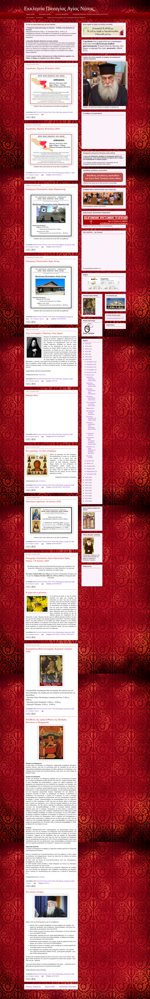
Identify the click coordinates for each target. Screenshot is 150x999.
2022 (87, 354)
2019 (87, 477)
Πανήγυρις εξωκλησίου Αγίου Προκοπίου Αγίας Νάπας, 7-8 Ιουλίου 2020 (48, 559)
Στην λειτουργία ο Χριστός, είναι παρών (44, 333)
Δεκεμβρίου (90, 362)
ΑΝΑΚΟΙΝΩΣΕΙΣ (57, 175)
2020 (87, 359)
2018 (87, 480)
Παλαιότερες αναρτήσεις (67, 987)
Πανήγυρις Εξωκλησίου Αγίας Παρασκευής (46, 189)
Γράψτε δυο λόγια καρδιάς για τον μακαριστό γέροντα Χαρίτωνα (66, 17)
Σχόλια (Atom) (55, 993)
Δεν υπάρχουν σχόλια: (32, 114)
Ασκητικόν (42, 877)
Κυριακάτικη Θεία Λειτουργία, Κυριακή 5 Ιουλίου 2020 (91, 441)
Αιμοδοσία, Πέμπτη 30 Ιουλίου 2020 (43, 68)
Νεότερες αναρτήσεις (33, 987)
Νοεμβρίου (90, 364)
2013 (87, 493)
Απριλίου (89, 466)
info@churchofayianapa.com (115, 318)
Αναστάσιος (42, 374)
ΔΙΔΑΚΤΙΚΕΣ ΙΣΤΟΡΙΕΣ (59, 634)
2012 (87, 496)
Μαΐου (89, 463)
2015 (87, 488)
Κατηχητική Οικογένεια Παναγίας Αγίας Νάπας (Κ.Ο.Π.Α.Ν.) (90, 14)
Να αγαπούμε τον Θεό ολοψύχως (41, 451)
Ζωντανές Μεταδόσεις (62, 14)
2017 (87, 482)
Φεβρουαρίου (91, 471)
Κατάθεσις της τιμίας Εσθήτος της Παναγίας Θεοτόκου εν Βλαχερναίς (46, 721)
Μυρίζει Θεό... (32, 395)
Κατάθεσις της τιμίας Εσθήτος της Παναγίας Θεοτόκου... (90, 450)
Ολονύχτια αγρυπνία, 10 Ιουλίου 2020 (43, 501)
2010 (87, 501)
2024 (87, 349)
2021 (87, 357)
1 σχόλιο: (29, 883)
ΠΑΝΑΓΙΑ (47, 883)
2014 (87, 490)
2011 (87, 498)
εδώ (100, 268)
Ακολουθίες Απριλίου (45, 14)
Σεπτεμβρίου (91, 369)
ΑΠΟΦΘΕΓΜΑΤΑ (57, 487)
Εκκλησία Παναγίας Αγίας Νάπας (59, 8)
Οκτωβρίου (90, 367)
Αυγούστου (90, 372)
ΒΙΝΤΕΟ (54, 436)
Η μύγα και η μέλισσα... (37, 592)
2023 (87, 351)
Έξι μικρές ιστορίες (35, 891)
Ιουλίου (89, 375)
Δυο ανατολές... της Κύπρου (34, 17)
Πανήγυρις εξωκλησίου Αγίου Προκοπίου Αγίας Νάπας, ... (91, 427)
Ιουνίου (89, 461)
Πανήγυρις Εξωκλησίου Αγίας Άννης (42, 261)
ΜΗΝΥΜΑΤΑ (61, 436)
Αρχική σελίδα (30, 14)
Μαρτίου (89, 468)
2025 (87, 346)
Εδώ (84, 162)
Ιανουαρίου (90, 474)
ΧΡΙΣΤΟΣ (54, 381)
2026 (87, 343)
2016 (87, 485)
